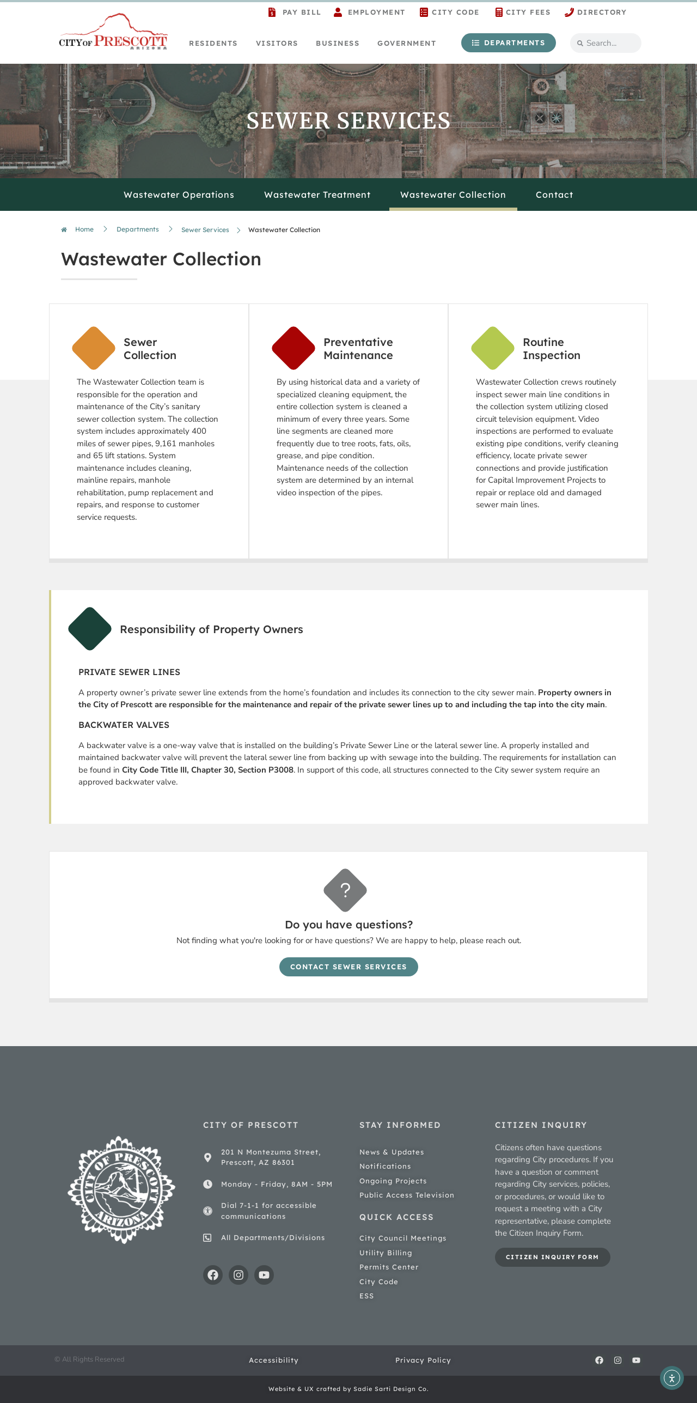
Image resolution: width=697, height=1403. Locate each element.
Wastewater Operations (179, 194)
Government (406, 43)
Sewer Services (205, 230)
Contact (554, 194)
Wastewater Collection (453, 194)
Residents (213, 43)
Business (337, 43)
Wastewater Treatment (317, 194)
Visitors (277, 43)
